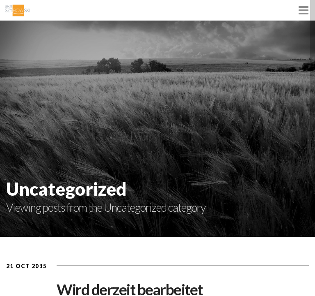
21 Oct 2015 (26, 266)
